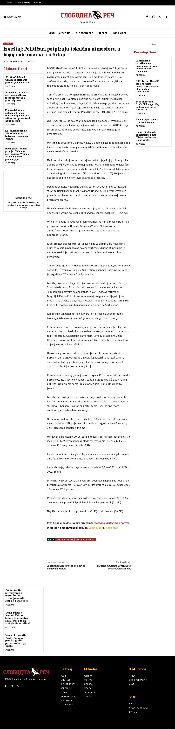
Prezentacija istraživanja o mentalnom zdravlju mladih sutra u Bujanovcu (16, 595)
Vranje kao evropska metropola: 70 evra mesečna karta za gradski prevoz (16, 96)
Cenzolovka (92, 85)
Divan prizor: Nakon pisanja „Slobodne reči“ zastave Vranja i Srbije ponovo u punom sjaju (17, 154)
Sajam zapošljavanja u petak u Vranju (147, 120)
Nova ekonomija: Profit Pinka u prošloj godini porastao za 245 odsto (16, 641)
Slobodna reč (16, 61)
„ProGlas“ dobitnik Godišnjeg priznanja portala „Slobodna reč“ (17, 80)
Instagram (112, 523)
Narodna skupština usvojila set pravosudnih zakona (114, 567)
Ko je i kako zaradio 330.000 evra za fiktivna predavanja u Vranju (17, 134)
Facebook (99, 523)
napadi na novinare (86, 540)
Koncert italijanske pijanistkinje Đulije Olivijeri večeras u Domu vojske (146, 136)
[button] (167, 17)
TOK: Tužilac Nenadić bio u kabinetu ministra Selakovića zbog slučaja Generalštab (17, 618)
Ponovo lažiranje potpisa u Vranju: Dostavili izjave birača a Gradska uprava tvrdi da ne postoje (17, 115)
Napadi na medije (65, 540)
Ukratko (8, 44)
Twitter (124, 523)
